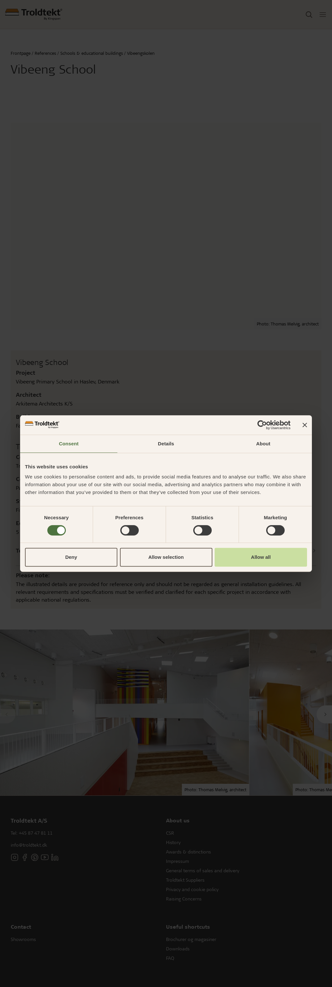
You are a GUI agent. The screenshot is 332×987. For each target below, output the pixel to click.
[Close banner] (304, 425)
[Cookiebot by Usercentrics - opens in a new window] (262, 425)
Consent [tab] (69, 443)
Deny (71, 557)
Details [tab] (166, 443)
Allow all (261, 557)
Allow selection (166, 557)
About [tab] (263, 443)
